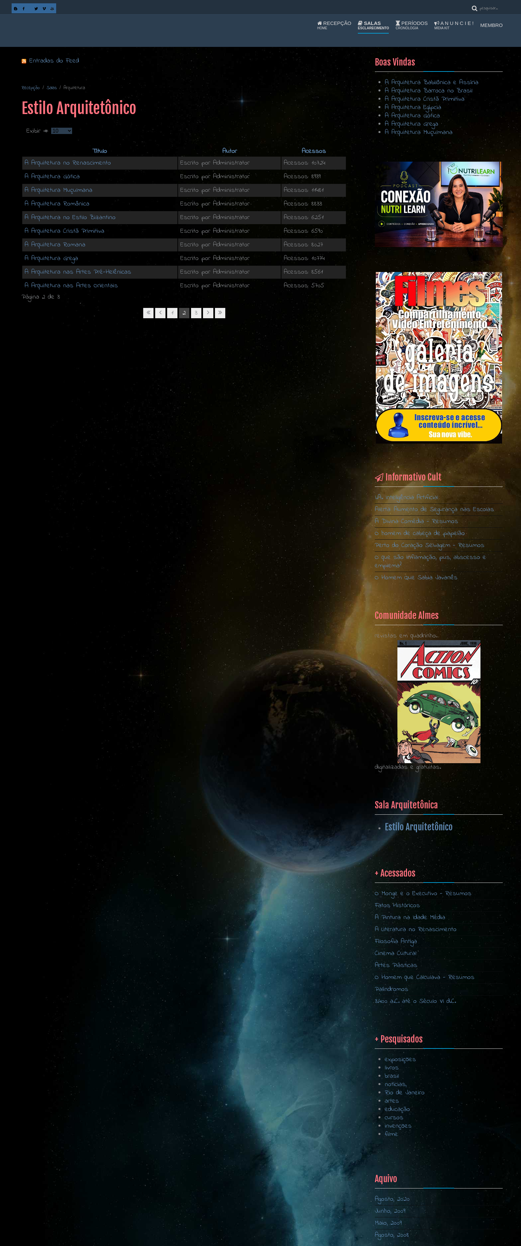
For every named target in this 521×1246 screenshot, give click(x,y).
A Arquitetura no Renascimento (68, 163)
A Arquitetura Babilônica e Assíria (431, 82)
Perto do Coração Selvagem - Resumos (429, 545)
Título (99, 151)
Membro (491, 25)
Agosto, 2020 (392, 1199)
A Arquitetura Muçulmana (58, 190)
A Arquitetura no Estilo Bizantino (70, 217)
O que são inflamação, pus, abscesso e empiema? (430, 562)
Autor (229, 151)
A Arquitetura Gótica (52, 177)
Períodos (412, 25)
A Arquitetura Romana (55, 245)
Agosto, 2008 (392, 1235)
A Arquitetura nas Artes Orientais (71, 286)
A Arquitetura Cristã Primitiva (64, 231)
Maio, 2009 (388, 1223)
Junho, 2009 (390, 1211)
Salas (373, 25)
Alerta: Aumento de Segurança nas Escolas (434, 509)
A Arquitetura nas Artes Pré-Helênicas (78, 272)
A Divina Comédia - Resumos (416, 521)
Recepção (334, 25)
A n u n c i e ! (453, 25)
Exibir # (39, 131)
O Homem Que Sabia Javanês (416, 578)
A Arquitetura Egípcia (413, 107)
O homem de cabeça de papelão (420, 533)
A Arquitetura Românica (57, 204)
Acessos (314, 151)
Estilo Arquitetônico (419, 827)
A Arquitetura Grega (51, 258)
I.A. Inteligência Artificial (406, 497)
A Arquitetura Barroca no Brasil (428, 91)
